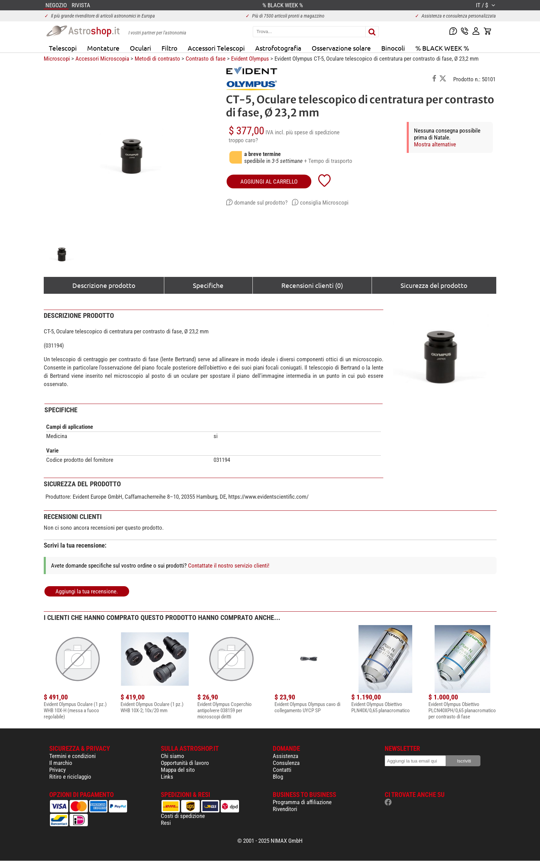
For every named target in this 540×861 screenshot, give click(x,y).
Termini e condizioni (72, 756)
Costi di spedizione (183, 815)
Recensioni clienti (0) (312, 285)
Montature (103, 48)
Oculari (140, 48)
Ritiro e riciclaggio (70, 776)
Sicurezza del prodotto (434, 285)
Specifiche (208, 285)
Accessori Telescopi (216, 48)
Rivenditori (285, 809)
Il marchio (60, 762)
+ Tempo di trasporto (328, 160)
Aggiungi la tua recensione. (86, 591)
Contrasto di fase (206, 58)
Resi (166, 822)
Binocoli (393, 48)
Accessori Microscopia (102, 58)
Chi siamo (172, 756)
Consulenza (286, 762)
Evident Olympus (250, 58)
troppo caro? (243, 140)
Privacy (57, 769)
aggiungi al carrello (269, 181)
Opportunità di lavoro (185, 762)
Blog (278, 776)
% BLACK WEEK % (442, 48)
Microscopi (57, 58)
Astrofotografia (278, 48)
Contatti (282, 769)
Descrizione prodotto (103, 285)
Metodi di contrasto (157, 58)
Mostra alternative (435, 144)
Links (167, 776)
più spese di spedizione (313, 132)
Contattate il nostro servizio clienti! (228, 565)
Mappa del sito (178, 769)
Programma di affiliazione (302, 802)
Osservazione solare (341, 48)
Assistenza (285, 756)
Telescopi (63, 48)
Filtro (169, 48)
